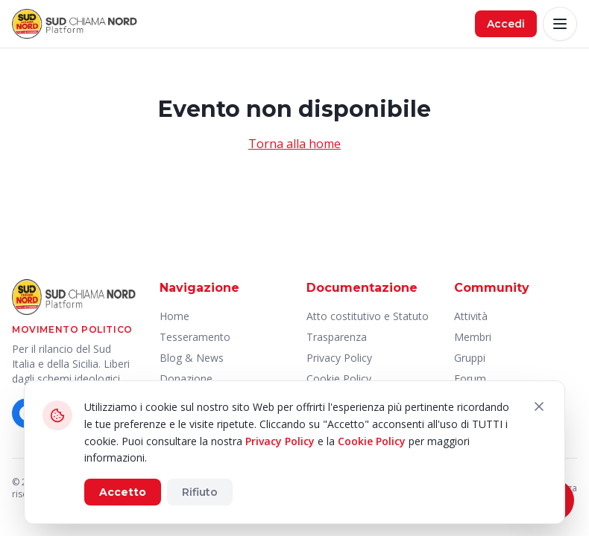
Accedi (506, 24)
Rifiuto (200, 492)
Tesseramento (195, 337)
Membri (472, 337)
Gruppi (469, 358)
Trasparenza (336, 337)
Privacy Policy (339, 358)
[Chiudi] (539, 406)
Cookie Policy (372, 441)
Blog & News (192, 358)
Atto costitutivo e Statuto (367, 316)
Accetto (122, 492)
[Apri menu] (560, 24)
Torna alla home (294, 143)
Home (174, 316)
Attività (471, 316)
